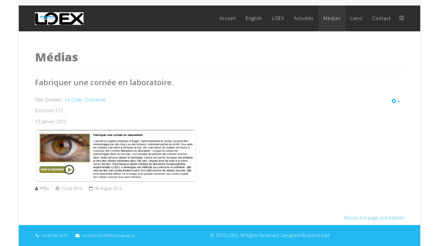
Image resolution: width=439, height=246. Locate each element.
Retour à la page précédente (374, 218)
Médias (332, 18)
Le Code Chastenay (85, 100)
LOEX (278, 18)
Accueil (228, 18)
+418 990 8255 (54, 235)
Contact (381, 18)
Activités (304, 18)
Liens (356, 18)
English (254, 18)
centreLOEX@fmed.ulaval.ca (108, 235)
